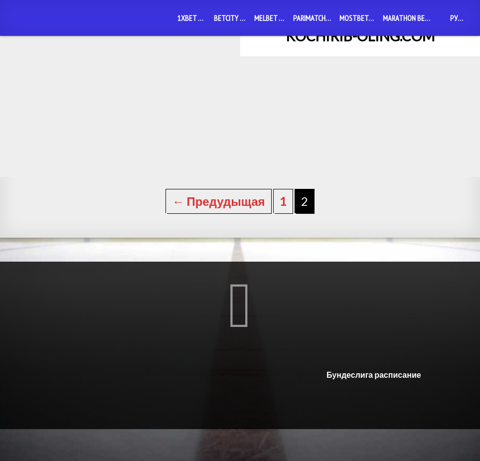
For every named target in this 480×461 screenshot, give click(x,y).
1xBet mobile (193, 18)
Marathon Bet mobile (409, 18)
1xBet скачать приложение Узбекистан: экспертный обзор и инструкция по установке (240, 168)
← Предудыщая (218, 233)
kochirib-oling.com (360, 35)
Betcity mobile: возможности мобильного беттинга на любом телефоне (80, 168)
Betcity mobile (232, 18)
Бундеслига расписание (373, 406)
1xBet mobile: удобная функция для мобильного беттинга (400, 168)
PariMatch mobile (314, 18)
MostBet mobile (359, 18)
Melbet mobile (272, 18)
